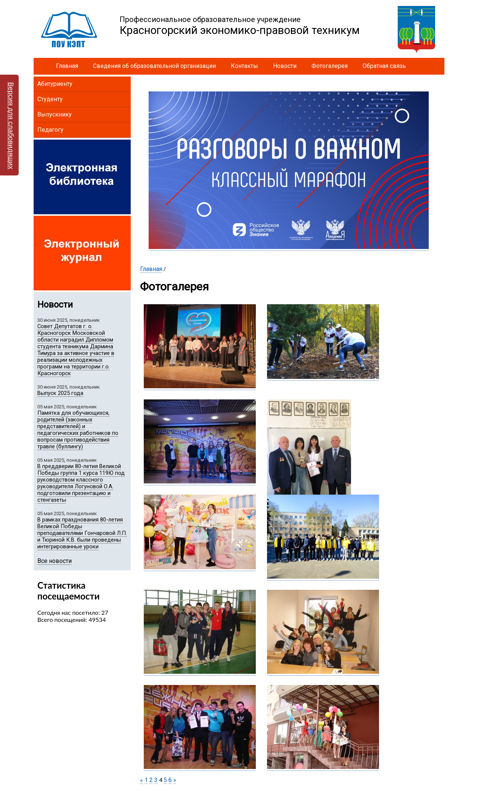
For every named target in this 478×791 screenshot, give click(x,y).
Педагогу (50, 129)
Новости (285, 65)
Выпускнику (54, 114)
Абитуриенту (54, 83)
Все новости (54, 560)
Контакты (244, 65)
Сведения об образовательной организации (154, 65)
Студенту (50, 99)
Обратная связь (384, 65)
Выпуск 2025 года (60, 393)
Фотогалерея (329, 65)
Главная (67, 65)
